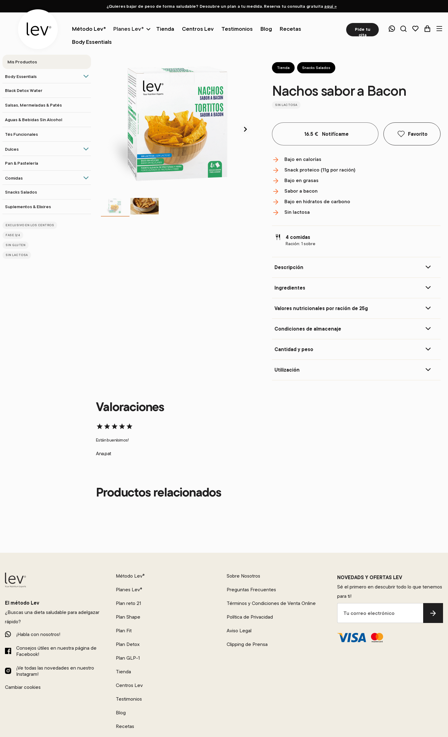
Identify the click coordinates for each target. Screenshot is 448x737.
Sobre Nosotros (243, 576)
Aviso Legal (239, 630)
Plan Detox (128, 644)
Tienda (283, 67)
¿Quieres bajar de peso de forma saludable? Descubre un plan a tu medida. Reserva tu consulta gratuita (221, 6)
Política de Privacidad (250, 617)
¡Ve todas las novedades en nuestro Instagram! (55, 671)
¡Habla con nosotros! (38, 634)
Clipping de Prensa (247, 644)
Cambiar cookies (23, 687)
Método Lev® (130, 576)
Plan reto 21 (128, 603)
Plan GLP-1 (128, 658)
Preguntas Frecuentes (251, 589)
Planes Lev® (128, 28)
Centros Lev (129, 685)
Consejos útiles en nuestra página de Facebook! (56, 651)
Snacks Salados (316, 67)
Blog (121, 712)
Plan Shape (128, 617)
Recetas (125, 726)
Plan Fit (124, 630)
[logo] (38, 29)
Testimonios (129, 699)
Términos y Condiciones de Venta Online (271, 603)
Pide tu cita (362, 31)
